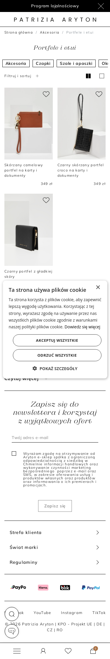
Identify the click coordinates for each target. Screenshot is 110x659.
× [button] (98, 287)
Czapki (43, 63)
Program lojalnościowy (55, 5)
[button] (12, 614)
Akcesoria (50, 32)
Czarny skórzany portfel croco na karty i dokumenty (80, 170)
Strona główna (18, 32)
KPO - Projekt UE (75, 624)
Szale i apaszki (76, 63)
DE (100, 624)
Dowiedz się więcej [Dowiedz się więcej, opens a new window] (82, 326)
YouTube (42, 612)
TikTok (99, 612)
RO (60, 629)
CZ (50, 629)
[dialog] (55, 330)
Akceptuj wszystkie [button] (57, 340)
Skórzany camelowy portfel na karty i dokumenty (23, 170)
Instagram (71, 612)
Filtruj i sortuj (22, 76)
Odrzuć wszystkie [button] (57, 355)
